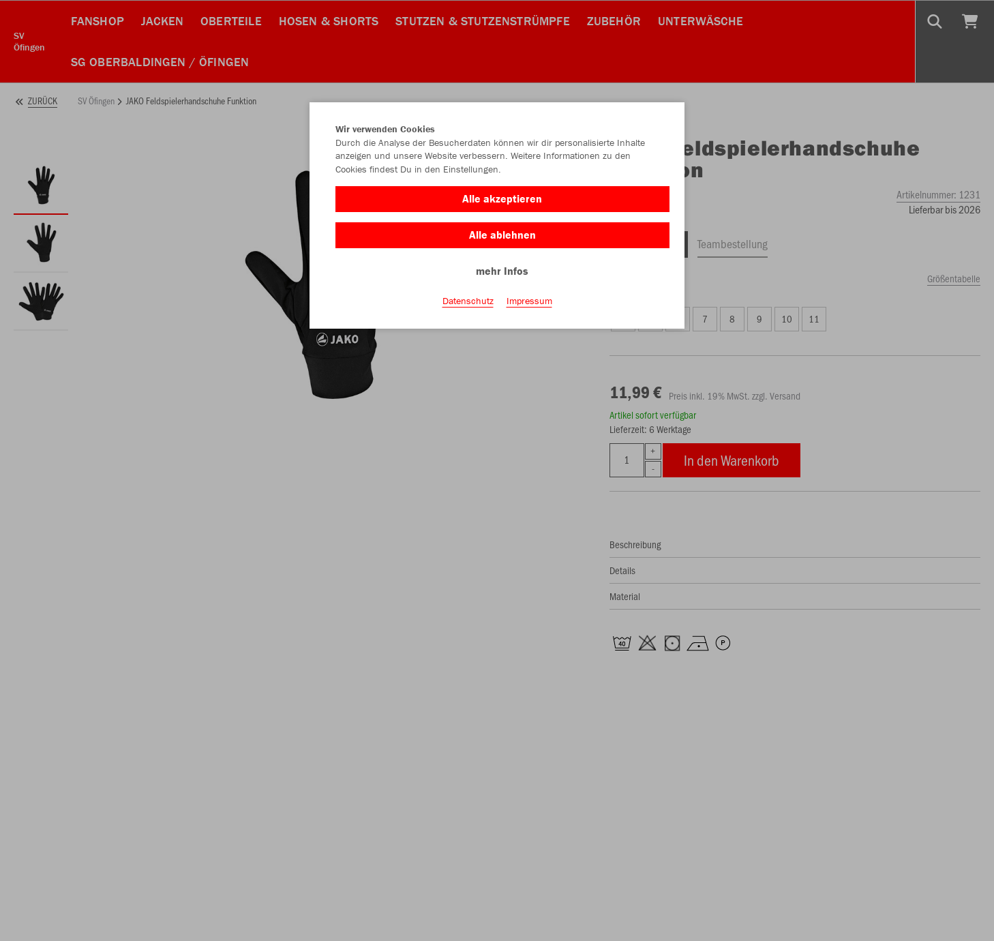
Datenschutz (468, 301)
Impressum (529, 301)
